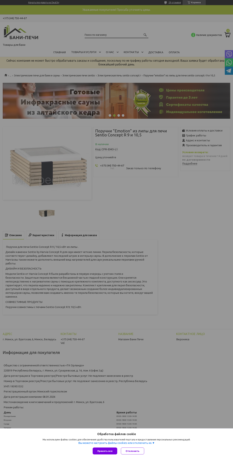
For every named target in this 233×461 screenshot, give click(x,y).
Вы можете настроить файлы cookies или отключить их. (115, 442)
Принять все (104, 451)
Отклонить (132, 451)
